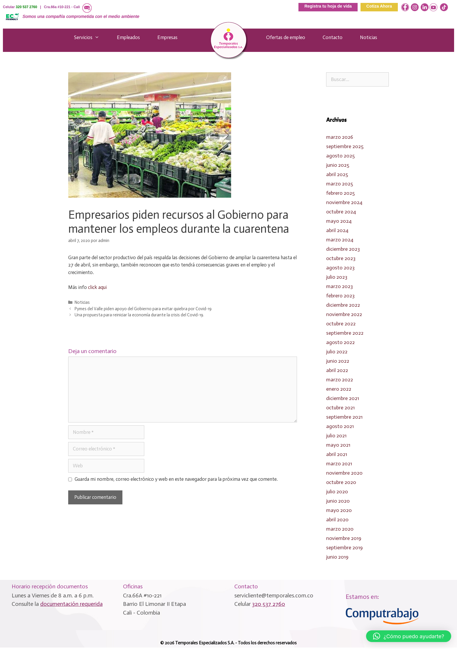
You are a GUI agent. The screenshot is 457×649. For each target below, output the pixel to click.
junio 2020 (338, 501)
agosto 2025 (340, 155)
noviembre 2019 (343, 538)
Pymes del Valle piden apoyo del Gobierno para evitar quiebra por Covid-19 (143, 308)
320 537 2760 (26, 7)
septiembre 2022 (344, 333)
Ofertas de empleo (285, 37)
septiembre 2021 (344, 417)
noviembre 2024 (344, 202)
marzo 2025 (339, 183)
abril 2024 (337, 230)
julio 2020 (337, 491)
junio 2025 (337, 165)
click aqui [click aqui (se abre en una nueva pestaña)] (97, 287)
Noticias (368, 37)
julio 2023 (336, 277)
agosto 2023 (340, 267)
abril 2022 (337, 370)
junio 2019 (337, 557)
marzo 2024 (339, 239)
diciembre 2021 (342, 398)
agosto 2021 (340, 426)
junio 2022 (337, 361)
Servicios (89, 37)
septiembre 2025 (344, 146)
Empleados (128, 37)
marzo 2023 (339, 286)
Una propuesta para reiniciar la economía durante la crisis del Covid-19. (139, 315)
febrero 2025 (340, 193)
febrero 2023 (340, 295)
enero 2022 (338, 389)
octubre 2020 (341, 482)
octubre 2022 (341, 323)
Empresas (167, 37)
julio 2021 (336, 435)
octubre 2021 (340, 407)
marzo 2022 (339, 379)
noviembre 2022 (344, 314)
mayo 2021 (338, 445)
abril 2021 (336, 454)
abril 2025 (337, 174)
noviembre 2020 (344, 473)
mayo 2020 (339, 510)
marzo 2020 (340, 529)
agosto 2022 (340, 342)
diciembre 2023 (343, 249)
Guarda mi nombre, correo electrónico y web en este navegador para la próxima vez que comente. (176, 479)
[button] (408, 636)
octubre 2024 (341, 211)
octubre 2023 (341, 258)
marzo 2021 (339, 463)
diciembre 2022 (343, 305)
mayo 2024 (338, 221)
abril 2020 (337, 519)
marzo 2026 (339, 137)
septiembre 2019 (344, 547)
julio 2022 (336, 351)
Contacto (332, 37)
